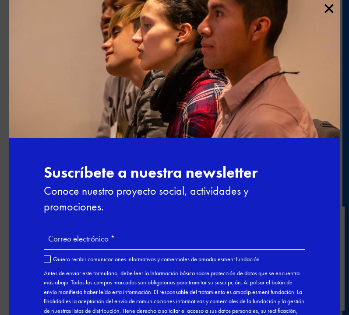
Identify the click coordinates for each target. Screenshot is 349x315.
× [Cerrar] (329, 7)
